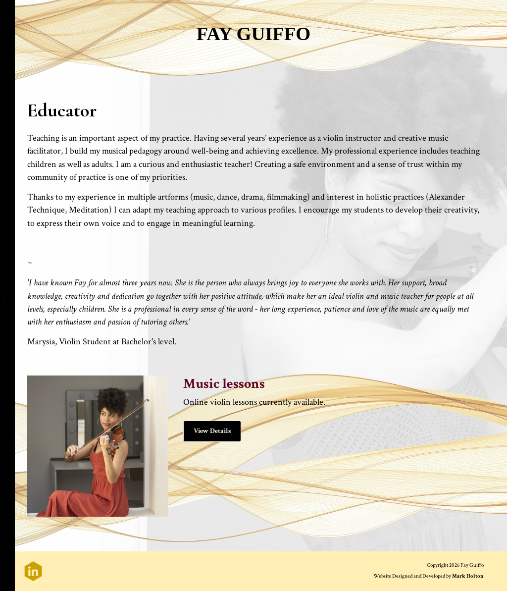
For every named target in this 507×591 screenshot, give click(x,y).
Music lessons (224, 384)
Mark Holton (468, 576)
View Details (212, 431)
